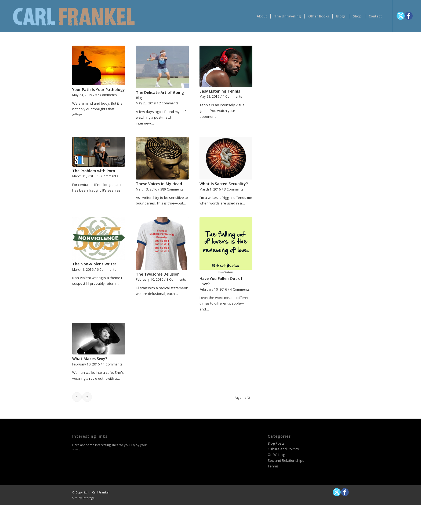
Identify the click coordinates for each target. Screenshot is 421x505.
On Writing (276, 454)
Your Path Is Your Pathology (98, 89)
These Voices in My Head (159, 183)
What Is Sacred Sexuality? (223, 183)
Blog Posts (276, 443)
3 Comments (108, 176)
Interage (89, 498)
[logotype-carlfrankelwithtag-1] (73, 16)
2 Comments (169, 103)
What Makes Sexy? (89, 358)
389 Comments (172, 189)
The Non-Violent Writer (94, 263)
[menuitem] (261, 16)
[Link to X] (401, 16)
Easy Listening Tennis (219, 91)
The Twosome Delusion (158, 274)
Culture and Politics (283, 449)
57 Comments (106, 95)
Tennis (273, 466)
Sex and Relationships (286, 460)
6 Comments (106, 269)
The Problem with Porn (93, 170)
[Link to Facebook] (409, 16)
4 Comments (232, 96)
